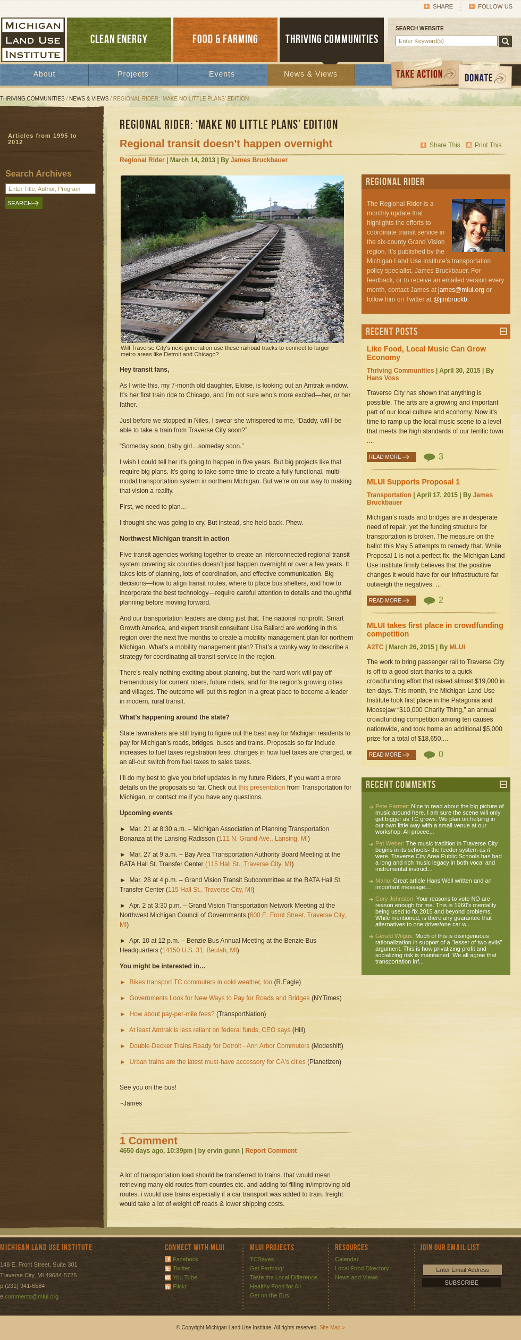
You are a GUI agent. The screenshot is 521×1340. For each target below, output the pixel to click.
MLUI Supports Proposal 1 (413, 482)
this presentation (261, 787)
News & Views (311, 74)
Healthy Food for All (275, 1286)
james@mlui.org (461, 290)
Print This (488, 145)
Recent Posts (392, 331)
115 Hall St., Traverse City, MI (210, 889)
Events (222, 74)
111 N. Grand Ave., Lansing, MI (263, 838)
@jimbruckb (450, 299)
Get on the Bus (269, 1295)
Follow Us (495, 6)
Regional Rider (142, 160)
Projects (133, 74)
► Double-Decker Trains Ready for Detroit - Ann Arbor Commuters (214, 1046)
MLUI (457, 647)
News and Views (356, 1277)
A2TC (375, 647)
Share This (445, 145)
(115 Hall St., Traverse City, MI (248, 864)
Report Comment (271, 1150)
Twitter (181, 1268)
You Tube (185, 1277)
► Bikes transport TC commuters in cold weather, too (196, 982)
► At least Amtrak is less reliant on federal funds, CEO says (205, 1030)
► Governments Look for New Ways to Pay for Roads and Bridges (215, 998)
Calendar (347, 1259)
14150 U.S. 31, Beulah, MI (199, 950)
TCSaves (262, 1259)
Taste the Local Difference (283, 1277)
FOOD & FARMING (225, 39)
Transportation (389, 495)
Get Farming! (267, 1268)
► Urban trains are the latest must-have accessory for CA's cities (213, 1062)
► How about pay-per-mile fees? (167, 1014)
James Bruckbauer (259, 160)
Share (443, 6)
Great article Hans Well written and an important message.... (433, 883)
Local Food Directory (362, 1268)
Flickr (180, 1286)
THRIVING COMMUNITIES (332, 39)
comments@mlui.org (31, 1296)
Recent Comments (401, 784)
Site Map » (332, 1327)
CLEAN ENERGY (119, 39)
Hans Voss (383, 378)
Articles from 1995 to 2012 (42, 138)
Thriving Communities (32, 99)
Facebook (185, 1259)
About (44, 74)
